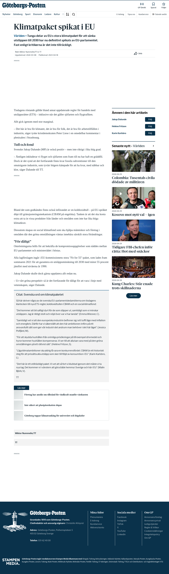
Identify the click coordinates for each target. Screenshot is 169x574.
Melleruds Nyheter (65, 562)
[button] (73, 14)
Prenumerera (96, 517)
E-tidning (94, 520)
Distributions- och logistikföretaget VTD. (148, 562)
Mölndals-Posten (79, 562)
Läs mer (133, 295)
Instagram (121, 520)
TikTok (120, 524)
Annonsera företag (153, 517)
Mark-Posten (52, 562)
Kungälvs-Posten (28, 562)
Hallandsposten (127, 559)
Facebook (121, 517)
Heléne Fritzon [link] (119, 126)
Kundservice (96, 524)
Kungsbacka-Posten (153, 559)
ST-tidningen (103, 562)
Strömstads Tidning (116, 562)
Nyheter (6, 14)
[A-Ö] (68, 14)
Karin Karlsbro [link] (119, 133)
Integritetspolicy (152, 534)
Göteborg (17, 14)
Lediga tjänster (151, 524)
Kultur (57, 14)
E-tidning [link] (120, 14)
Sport (28, 14)
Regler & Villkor (151, 527)
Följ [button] (150, 119)
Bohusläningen (101, 559)
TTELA (126, 562)
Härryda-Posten (139, 559)
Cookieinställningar (153, 531)
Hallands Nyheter (114, 559)
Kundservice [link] (144, 14)
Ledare (48, 14)
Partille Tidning (92, 562)
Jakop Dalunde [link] (119, 119)
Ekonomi (37, 14)
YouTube (121, 531)
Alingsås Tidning (88, 559)
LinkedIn (121, 534)
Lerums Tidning (41, 562)
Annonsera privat (152, 520)
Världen (19, 36)
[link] (24, 6)
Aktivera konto (97, 527)
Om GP (147, 537)
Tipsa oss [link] (131, 14)
